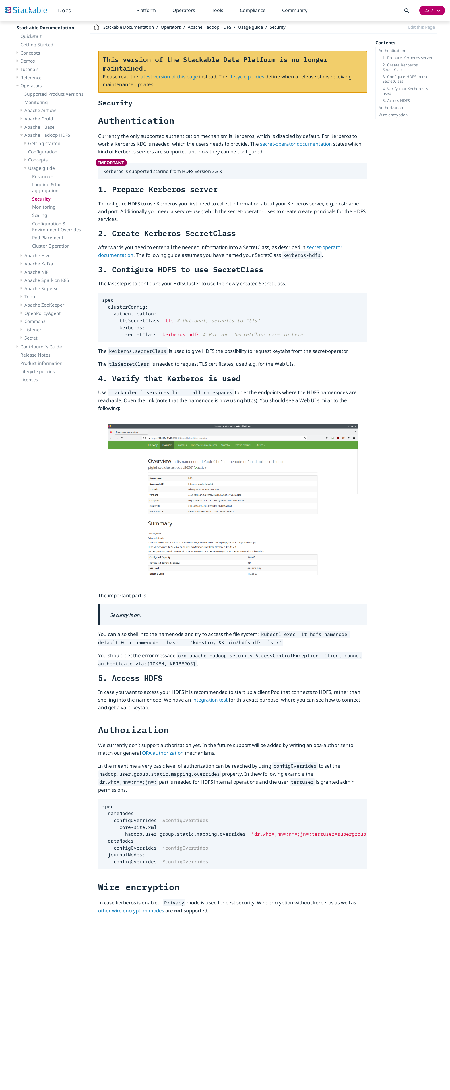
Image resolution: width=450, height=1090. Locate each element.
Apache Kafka (38, 264)
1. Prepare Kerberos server (408, 57)
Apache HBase (39, 127)
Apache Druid (38, 118)
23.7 (428, 10)
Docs (64, 10)
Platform (146, 10)
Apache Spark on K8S (46, 280)
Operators (183, 10)
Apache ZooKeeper (44, 305)
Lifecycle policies (37, 371)
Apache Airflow (40, 110)
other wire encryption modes (131, 910)
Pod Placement (47, 237)
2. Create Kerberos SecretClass (400, 67)
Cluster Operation (51, 246)
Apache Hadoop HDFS (47, 135)
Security (41, 199)
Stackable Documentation (45, 27)
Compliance (252, 10)
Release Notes (35, 355)
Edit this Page (421, 27)
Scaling (39, 215)
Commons (34, 321)
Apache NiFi (36, 272)
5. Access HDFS (396, 100)
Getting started (44, 143)
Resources (42, 176)
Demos (27, 61)
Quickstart (31, 36)
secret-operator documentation (296, 143)
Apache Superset (42, 288)
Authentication (392, 50)
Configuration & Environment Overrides (56, 226)
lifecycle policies (246, 76)
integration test (210, 699)
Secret (31, 338)
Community (294, 10)
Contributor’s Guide (41, 347)
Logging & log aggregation (47, 187)
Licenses (29, 379)
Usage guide (41, 168)
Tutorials (29, 69)
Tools (217, 10)
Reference (31, 77)
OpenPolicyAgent (42, 313)
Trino (29, 296)
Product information (41, 363)
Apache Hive (37, 255)
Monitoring (36, 102)
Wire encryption (393, 115)
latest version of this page (168, 76)
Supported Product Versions (53, 94)
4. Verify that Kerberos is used (405, 91)
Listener (32, 329)
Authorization (391, 107)
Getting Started (36, 44)
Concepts (30, 53)
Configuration (42, 152)
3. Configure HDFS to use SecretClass (405, 79)
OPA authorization (163, 753)
